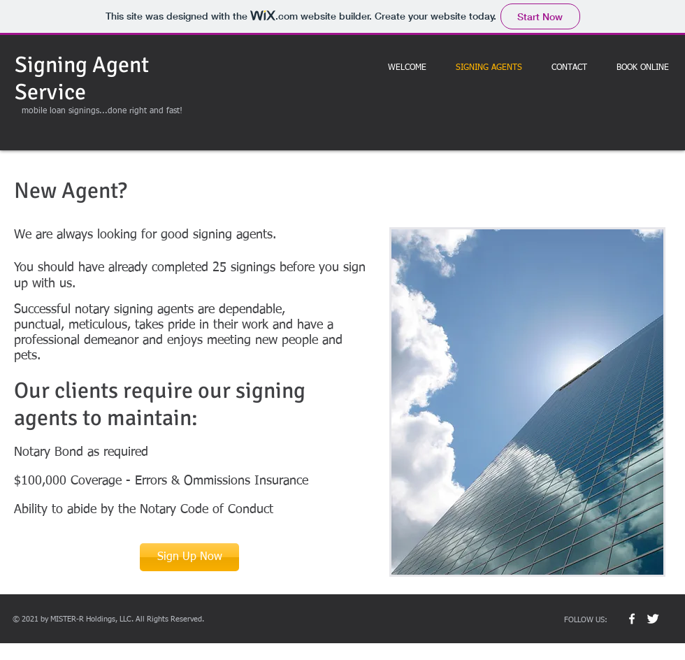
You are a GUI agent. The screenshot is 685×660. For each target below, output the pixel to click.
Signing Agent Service (82, 78)
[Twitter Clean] (653, 619)
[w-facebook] (632, 619)
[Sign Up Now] (189, 557)
